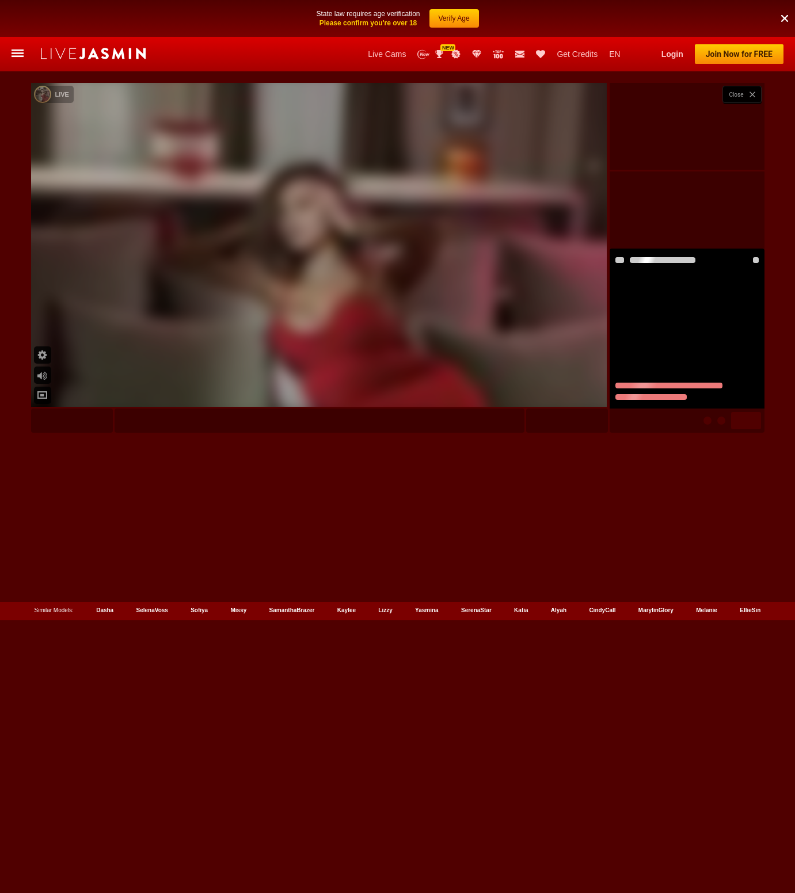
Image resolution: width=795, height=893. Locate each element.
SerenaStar (476, 841)
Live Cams (387, 54)
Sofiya (199, 841)
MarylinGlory (656, 841)
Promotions (456, 54)
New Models (423, 54)
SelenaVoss (152, 841)
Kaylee (346, 841)
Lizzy (385, 841)
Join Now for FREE (739, 54)
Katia (521, 841)
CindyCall (602, 841)
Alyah (558, 841)
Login (672, 54)
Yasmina (427, 841)
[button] (784, 5)
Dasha (104, 841)
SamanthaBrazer (292, 841)
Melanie (706, 841)
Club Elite (476, 54)
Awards (440, 54)
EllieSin (750, 841)
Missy (238, 841)
